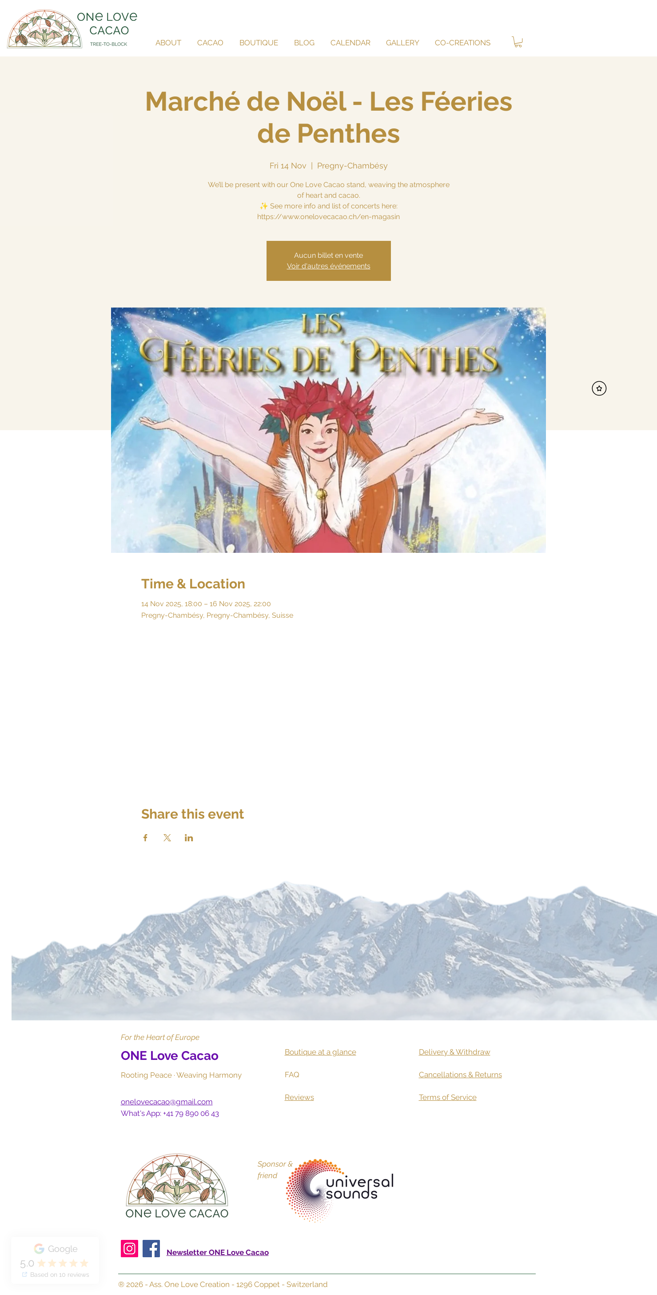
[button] (212, 42)
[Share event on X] (167, 837)
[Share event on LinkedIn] (189, 837)
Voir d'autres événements (328, 266)
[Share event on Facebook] (145, 837)
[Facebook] (151, 1248)
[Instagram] (129, 1248)
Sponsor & (275, 1163)
